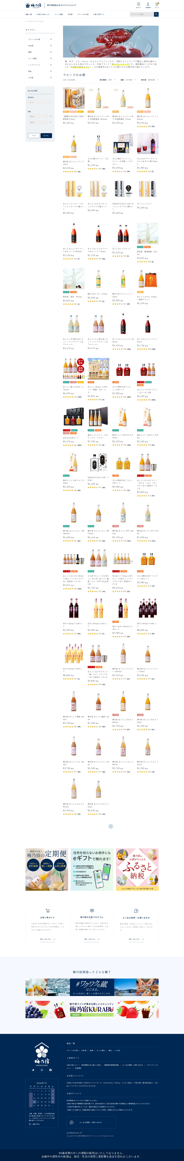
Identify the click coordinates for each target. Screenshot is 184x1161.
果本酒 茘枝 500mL (73, 296)
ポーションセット (144, 203)
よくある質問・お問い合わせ (132, 1065)
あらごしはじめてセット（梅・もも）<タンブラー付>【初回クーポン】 (98, 674)
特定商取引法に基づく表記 (91, 1065)
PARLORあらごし (43, 14)
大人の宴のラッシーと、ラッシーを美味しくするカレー (122, 161)
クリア (34, 135)
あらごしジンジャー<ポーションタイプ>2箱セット (73, 206)
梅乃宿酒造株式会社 (73, 1133)
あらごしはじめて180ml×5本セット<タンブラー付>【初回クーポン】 (73, 578)
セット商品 (59, 14)
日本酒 (70, 14)
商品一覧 (29, 14)
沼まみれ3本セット (71, 438)
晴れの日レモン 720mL (98, 294)
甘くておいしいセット (121, 248)
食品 (110, 1050)
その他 (117, 1050)
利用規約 (78, 1068)
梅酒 (91, 1050)
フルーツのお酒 (82, 14)
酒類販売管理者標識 (111, 1065)
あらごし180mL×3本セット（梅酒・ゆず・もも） (98, 389)
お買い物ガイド (98, 14)
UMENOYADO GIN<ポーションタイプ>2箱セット (123, 206)
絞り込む (46, 135)
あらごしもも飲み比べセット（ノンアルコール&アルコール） (98, 342)
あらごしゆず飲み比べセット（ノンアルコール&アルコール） (73, 342)
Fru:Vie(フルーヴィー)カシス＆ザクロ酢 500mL (147, 161)
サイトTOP (29, 21)
